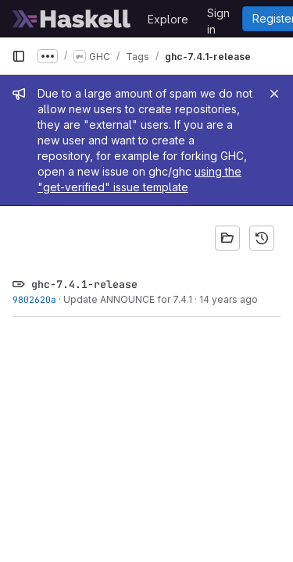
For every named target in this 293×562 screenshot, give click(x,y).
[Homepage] (72, 18)
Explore (168, 19)
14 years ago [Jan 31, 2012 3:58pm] (228, 299)
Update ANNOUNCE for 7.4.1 (127, 299)
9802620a (34, 299)
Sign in (218, 15)
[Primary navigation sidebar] (18, 56)
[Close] (274, 93)
